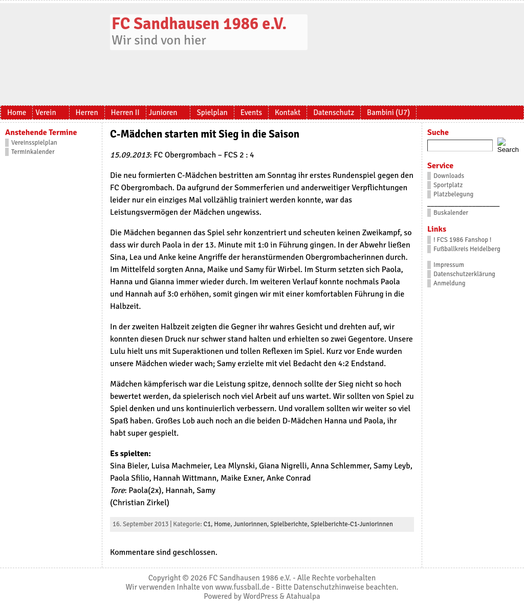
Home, (223, 524)
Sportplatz (448, 185)
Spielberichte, (290, 524)
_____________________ (463, 203)
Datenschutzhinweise (329, 587)
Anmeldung (449, 283)
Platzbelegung (453, 194)
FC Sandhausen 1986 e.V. (199, 24)
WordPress (260, 596)
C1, (208, 524)
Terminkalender (33, 152)
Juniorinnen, (251, 524)
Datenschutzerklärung (464, 274)
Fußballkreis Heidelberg (466, 249)
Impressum (448, 265)
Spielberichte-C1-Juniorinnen (352, 524)
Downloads (448, 176)
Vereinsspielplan (34, 143)
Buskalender (450, 213)
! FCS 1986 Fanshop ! (462, 240)
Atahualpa (303, 596)
